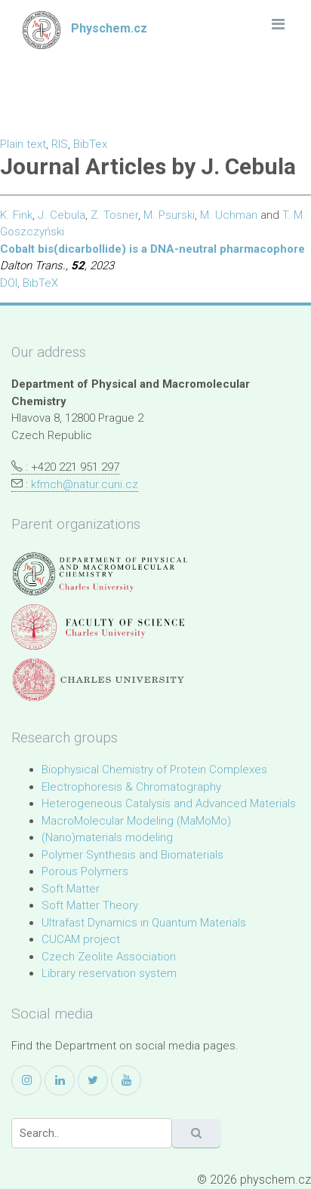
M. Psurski (169, 215)
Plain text (23, 144)
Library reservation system (109, 973)
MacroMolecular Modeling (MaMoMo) (136, 821)
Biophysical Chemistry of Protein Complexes (154, 769)
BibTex (90, 144)
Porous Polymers (85, 871)
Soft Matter (71, 889)
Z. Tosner (114, 215)
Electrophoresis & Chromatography (131, 787)
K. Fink (16, 215)
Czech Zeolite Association (109, 956)
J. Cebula (61, 215)
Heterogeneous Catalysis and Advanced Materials (169, 803)
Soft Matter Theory (90, 905)
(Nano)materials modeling (107, 837)
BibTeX (40, 283)
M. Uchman (228, 215)
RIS (59, 144)
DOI (8, 283)
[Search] (91, 1133)
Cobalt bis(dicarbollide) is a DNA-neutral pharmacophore (152, 249)
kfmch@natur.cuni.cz (84, 484)
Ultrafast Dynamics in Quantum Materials (144, 922)
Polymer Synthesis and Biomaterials (132, 855)
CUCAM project (81, 939)
